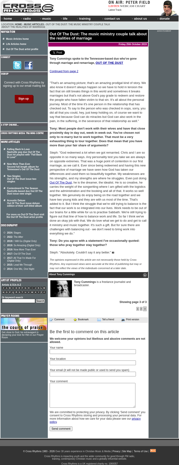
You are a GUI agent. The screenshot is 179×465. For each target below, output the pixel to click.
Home (18, 24)
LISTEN (113, 6)
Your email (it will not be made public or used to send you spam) (89, 370)
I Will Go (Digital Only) (22, 241)
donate (163, 18)
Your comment (59, 381)
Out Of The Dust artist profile (22, 49)
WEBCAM (127, 6)
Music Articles (34, 24)
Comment (56, 319)
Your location (58, 358)
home (7, 18)
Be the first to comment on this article (84, 331)
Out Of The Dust (61, 182)
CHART (140, 6)
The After (15, 237)
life (63, 18)
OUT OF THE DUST (109, 63)
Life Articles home (16, 44)
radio (25, 18)
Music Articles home (17, 39)
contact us (111, 18)
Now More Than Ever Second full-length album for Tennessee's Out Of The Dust (23, 167)
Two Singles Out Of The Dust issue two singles (21, 179)
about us (139, 18)
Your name (56, 347)
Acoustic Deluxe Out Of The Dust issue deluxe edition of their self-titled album (24, 203)
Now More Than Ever (21, 249)
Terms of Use (141, 451)
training (83, 18)
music (45, 18)
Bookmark (81, 319)
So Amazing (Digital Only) (23, 245)
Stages (14, 232)
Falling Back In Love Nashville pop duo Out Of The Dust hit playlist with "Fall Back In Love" (24, 153)
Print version (130, 320)
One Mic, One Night (20, 269)
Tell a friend (105, 319)
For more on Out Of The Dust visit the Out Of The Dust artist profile (25, 215)
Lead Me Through (19, 264)
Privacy (116, 451)
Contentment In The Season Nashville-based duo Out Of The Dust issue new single (25, 191)
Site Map (126, 451)
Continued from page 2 (64, 71)
